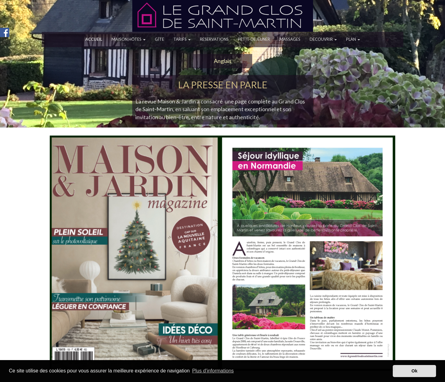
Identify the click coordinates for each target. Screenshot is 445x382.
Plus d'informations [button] (213, 370)
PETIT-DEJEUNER (254, 39)
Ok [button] (414, 370)
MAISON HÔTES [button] (129, 39)
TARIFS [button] (182, 39)
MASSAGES (289, 39)
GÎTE (159, 39)
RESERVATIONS (214, 39)
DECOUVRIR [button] (323, 39)
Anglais (222, 60)
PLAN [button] (353, 39)
